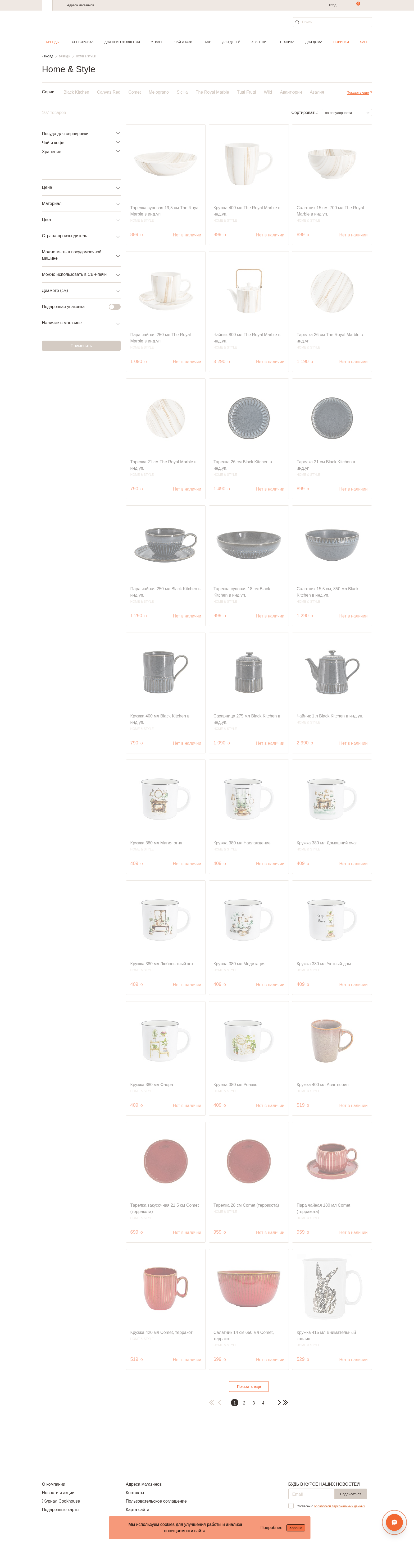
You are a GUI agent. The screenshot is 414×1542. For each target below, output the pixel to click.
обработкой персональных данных (339, 1506)
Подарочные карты (60, 1509)
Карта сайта (137, 1509)
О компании (53, 1484)
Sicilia (182, 92)
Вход (332, 5)
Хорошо (295, 1528)
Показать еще (249, 1386)
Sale (364, 42)
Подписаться (350, 1494)
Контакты (135, 1492)
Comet (134, 92)
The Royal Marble (212, 92)
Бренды (53, 42)
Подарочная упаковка (78, 307)
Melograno (159, 92)
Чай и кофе (184, 42)
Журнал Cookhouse (61, 1501)
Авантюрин (291, 92)
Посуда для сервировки (65, 133)
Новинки (341, 42)
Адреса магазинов (80, 5)
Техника (287, 42)
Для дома (314, 42)
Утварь (157, 42)
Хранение (260, 42)
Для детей (231, 42)
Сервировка (82, 42)
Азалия (317, 92)
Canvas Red (108, 92)
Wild (268, 92)
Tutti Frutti (246, 92)
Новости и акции (58, 1492)
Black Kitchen (76, 92)
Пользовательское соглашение (156, 1501)
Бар (208, 42)
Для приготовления (122, 42)
